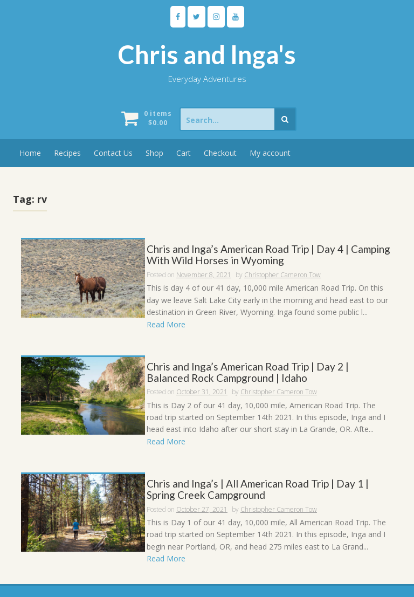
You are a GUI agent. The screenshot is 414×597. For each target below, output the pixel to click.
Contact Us (113, 153)
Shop (154, 153)
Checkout (220, 153)
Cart (183, 153)
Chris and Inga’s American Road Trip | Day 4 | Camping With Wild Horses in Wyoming (268, 255)
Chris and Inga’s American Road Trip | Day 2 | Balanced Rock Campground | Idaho (248, 372)
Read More (166, 324)
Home (30, 153)
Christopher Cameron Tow (282, 274)
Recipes (67, 153)
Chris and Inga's (207, 54)
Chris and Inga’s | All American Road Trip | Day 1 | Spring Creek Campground (258, 489)
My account (270, 153)
